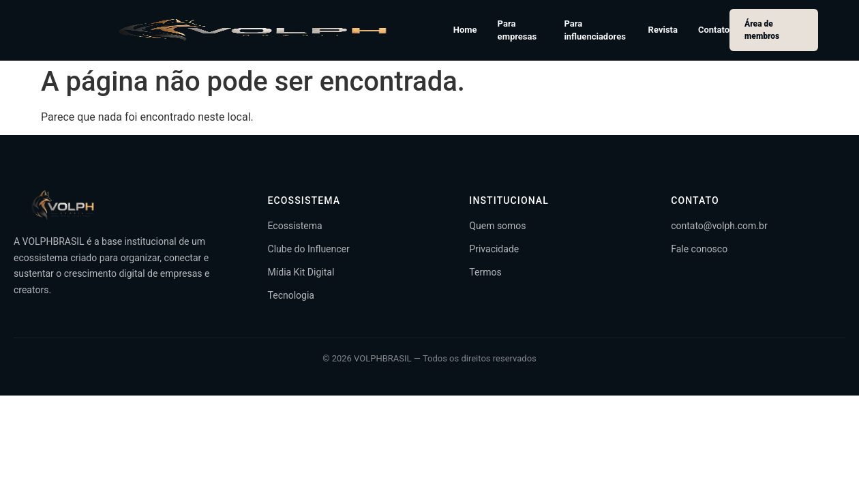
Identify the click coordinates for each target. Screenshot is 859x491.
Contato (713, 30)
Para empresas (517, 30)
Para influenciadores (594, 30)
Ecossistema (295, 225)
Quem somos (497, 225)
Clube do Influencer (309, 248)
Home (465, 30)
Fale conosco (699, 248)
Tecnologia (291, 295)
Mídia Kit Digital (301, 272)
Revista (663, 30)
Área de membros (761, 30)
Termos (485, 272)
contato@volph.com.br (719, 225)
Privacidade (494, 248)
